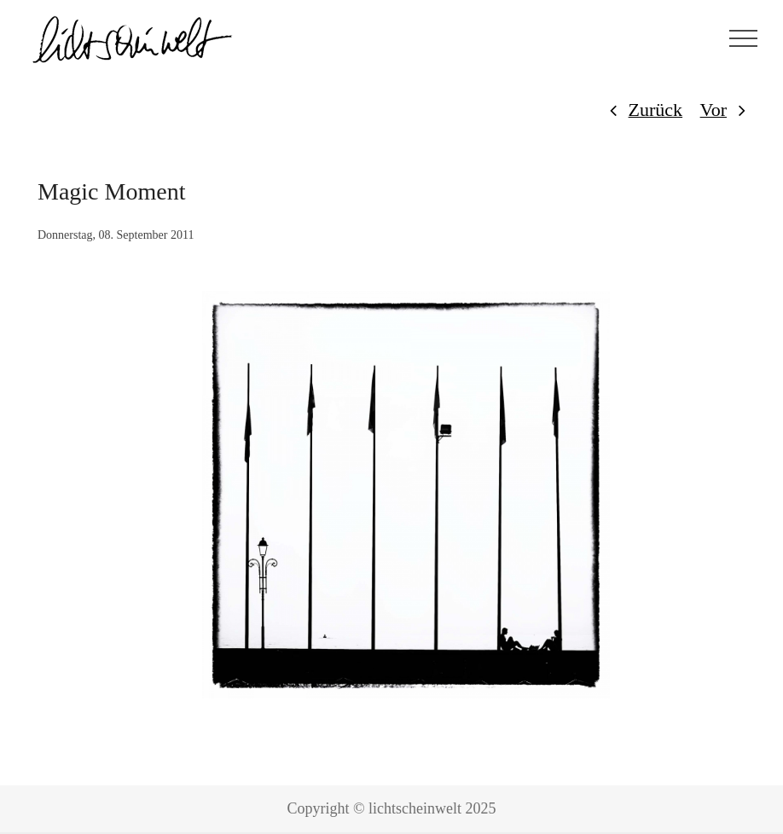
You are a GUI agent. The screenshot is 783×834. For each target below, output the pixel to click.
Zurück (656, 109)
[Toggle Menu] (743, 38)
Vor (713, 109)
